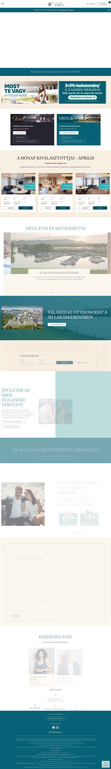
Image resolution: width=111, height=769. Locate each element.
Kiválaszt (25, 208)
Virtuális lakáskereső (56, 324)
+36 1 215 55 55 (90, 4)
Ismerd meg (19, 133)
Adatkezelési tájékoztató (55, 732)
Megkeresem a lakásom (66, 10)
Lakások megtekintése (69, 133)
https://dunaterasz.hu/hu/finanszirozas (69, 743)
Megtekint (11, 208)
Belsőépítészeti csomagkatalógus (26, 141)
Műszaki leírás (20, 137)
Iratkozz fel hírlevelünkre (55, 718)
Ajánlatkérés (104, 3)
